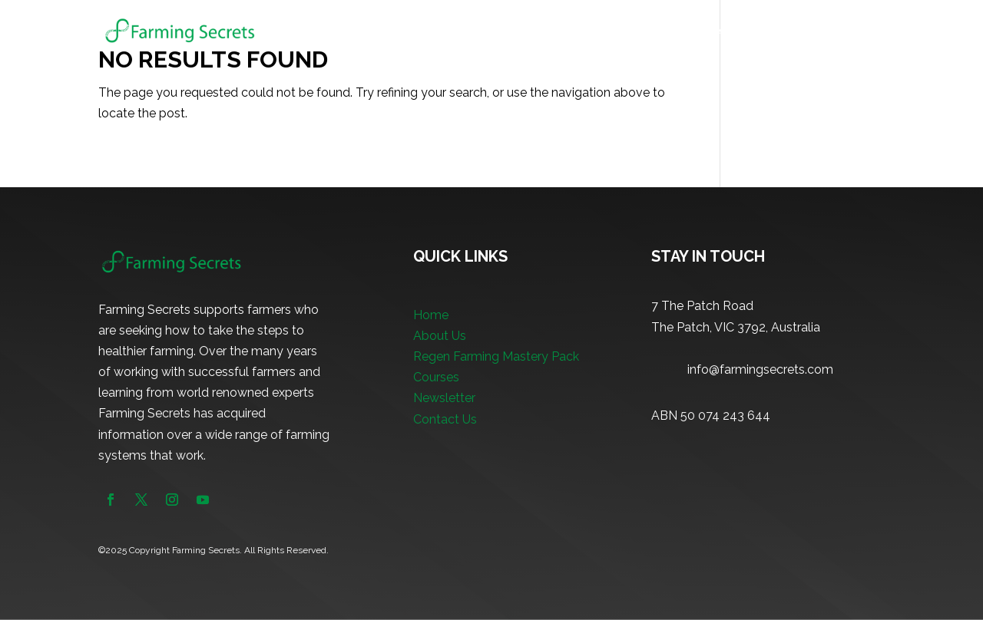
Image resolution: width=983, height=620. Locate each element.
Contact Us (445, 419)
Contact (863, 31)
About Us (466, 31)
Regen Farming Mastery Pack (587, 31)
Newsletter (792, 31)
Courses (704, 31)
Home (406, 31)
